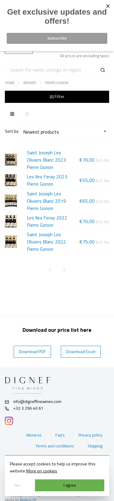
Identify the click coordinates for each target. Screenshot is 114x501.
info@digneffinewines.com (33, 401)
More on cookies (41, 471)
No (17, 485)
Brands (29, 82)
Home (10, 82)
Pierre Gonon (56, 82)
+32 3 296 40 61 (24, 408)
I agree (70, 485)
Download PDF (32, 351)
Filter (57, 96)
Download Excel (80, 351)
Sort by (12, 131)
